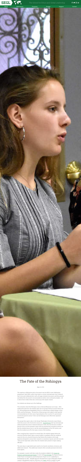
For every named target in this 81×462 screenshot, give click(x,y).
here (44, 460)
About (6, 6)
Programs (34, 6)
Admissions (19, 6)
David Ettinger (47, 423)
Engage (48, 6)
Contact (74, 6)
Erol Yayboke (48, 455)
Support (61, 6)
